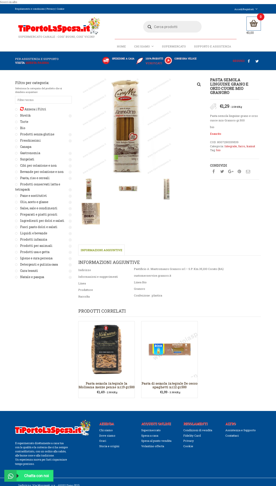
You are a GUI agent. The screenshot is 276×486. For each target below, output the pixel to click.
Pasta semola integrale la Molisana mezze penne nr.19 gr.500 (106, 333)
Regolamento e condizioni (30, 8)
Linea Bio (140, 230)
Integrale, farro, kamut (239, 149)
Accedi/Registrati (246, 9)
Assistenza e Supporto (240, 378)
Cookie (60, 8)
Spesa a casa (149, 383)
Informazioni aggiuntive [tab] (101, 198)
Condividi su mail (248, 174)
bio (218, 153)
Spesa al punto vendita (156, 388)
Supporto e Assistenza (212, 49)
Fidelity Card (192, 383)
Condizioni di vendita (197, 378)
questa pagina (37, 65)
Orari (102, 388)
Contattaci (232, 383)
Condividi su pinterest (239, 174)
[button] (199, 87)
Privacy (51, 8)
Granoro (139, 237)
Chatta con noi (27, 475)
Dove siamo (107, 383)
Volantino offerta (152, 394)
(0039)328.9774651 (36, 437)
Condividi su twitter (222, 174)
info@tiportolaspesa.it (42, 441)
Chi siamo (143, 48)
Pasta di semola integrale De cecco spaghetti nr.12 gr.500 (169, 333)
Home (120, 49)
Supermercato (173, 49)
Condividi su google (230, 174)
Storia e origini (109, 394)
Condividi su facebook (213, 174)
